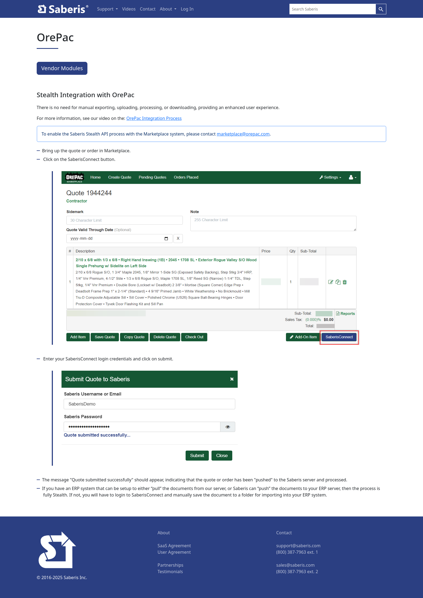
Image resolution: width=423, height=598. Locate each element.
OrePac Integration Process (154, 118)
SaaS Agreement (174, 546)
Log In (187, 9)
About (164, 533)
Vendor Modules (62, 68)
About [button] (166, 9)
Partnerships (170, 565)
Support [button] (106, 9)
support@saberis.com (298, 546)
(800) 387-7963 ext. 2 (297, 572)
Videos (129, 9)
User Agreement (174, 552)
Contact (148, 9)
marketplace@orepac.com (243, 134)
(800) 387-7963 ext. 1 (297, 552)
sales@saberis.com (295, 565)
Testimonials (170, 572)
